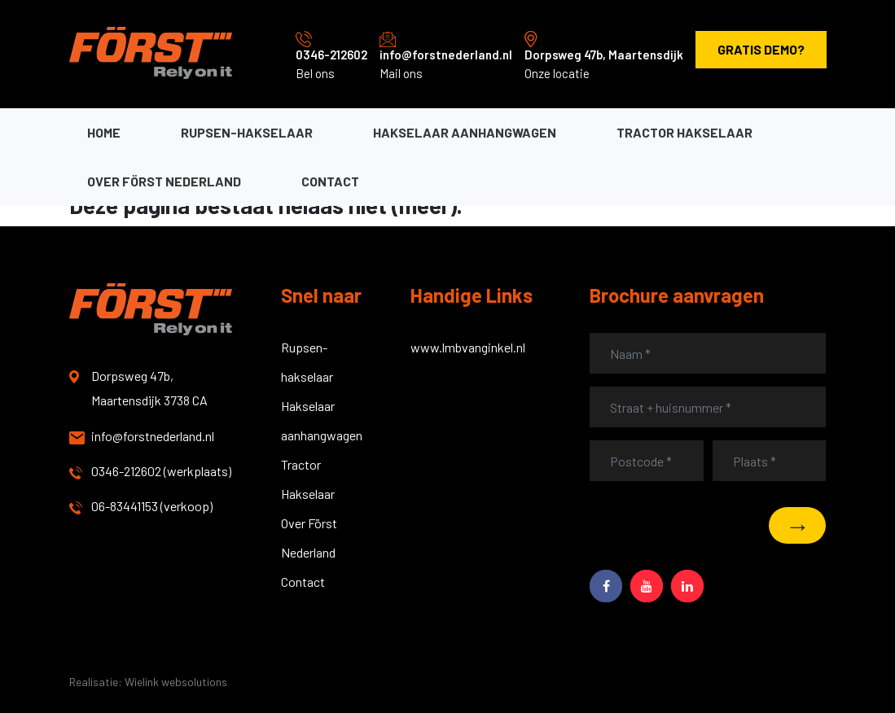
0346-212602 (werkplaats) (150, 471)
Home (104, 132)
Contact (330, 181)
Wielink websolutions (176, 682)
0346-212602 (331, 54)
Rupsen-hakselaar (247, 132)
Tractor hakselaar (684, 132)
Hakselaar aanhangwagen (464, 132)
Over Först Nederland (164, 181)
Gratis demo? (761, 49)
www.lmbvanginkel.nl (467, 347)
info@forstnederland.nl (445, 54)
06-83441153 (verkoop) (141, 506)
